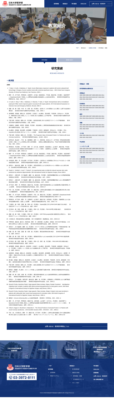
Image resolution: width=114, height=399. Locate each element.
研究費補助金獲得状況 (87, 88)
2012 (81, 97)
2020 (81, 99)
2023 (90, 99)
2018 (99, 97)
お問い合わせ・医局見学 (100, 378)
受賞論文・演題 (85, 84)
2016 (93, 97)
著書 (81, 122)
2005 (84, 95)
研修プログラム (56, 378)
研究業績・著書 (78, 378)
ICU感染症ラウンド (79, 381)
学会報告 (82, 142)
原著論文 (82, 93)
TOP (77, 48)
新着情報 (96, 375)
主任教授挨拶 (76, 372)
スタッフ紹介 (76, 384)
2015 (90, 97)
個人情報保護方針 (98, 381)
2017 (96, 97)
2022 (87, 99)
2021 (84, 99)
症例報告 (82, 103)
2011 (102, 95)
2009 (96, 95)
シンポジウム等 (85, 146)
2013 (84, 97)
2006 (87, 95)
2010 (99, 95)
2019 (102, 97)
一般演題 (82, 157)
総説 (81, 114)
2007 (90, 95)
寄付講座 (74, 3)
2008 (93, 95)
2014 (87, 97)
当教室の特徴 (92, 48)
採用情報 (54, 375)
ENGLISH (83, 3)
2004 (81, 95)
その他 (82, 133)
